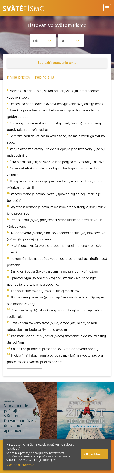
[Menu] (107, 8)
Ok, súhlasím (94, 454)
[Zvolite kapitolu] (71, 40)
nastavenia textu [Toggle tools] (57, 62)
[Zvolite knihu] (43, 40)
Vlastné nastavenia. (20, 465)
